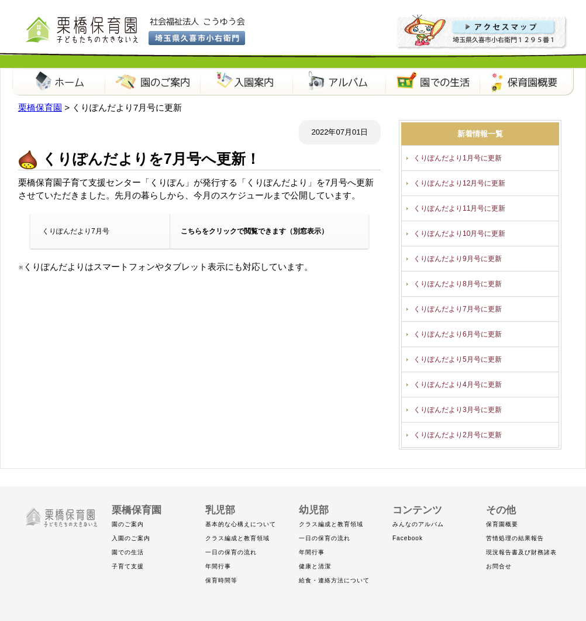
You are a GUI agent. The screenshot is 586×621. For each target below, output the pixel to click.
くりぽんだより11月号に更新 (459, 208)
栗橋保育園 (59, 81)
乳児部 (220, 510)
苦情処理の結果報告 (515, 538)
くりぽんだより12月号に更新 (459, 183)
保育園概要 (527, 81)
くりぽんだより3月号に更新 (457, 410)
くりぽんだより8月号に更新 (457, 284)
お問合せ (499, 566)
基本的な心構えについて (240, 524)
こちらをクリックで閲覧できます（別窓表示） (254, 231)
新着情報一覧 (480, 133)
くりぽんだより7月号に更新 (457, 309)
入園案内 (246, 81)
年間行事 (218, 566)
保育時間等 (221, 580)
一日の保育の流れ (231, 552)
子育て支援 (128, 566)
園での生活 (433, 81)
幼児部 (314, 510)
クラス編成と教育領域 (237, 538)
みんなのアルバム (418, 524)
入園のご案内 (131, 538)
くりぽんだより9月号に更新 (457, 259)
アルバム (340, 81)
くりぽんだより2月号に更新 (457, 435)
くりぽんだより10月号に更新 (459, 233)
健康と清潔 (315, 566)
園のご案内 (152, 81)
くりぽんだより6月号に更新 (457, 334)
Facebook (407, 538)
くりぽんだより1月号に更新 (457, 158)
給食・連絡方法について (334, 580)
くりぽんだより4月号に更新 (457, 384)
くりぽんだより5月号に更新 (457, 359)
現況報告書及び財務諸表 (521, 552)
